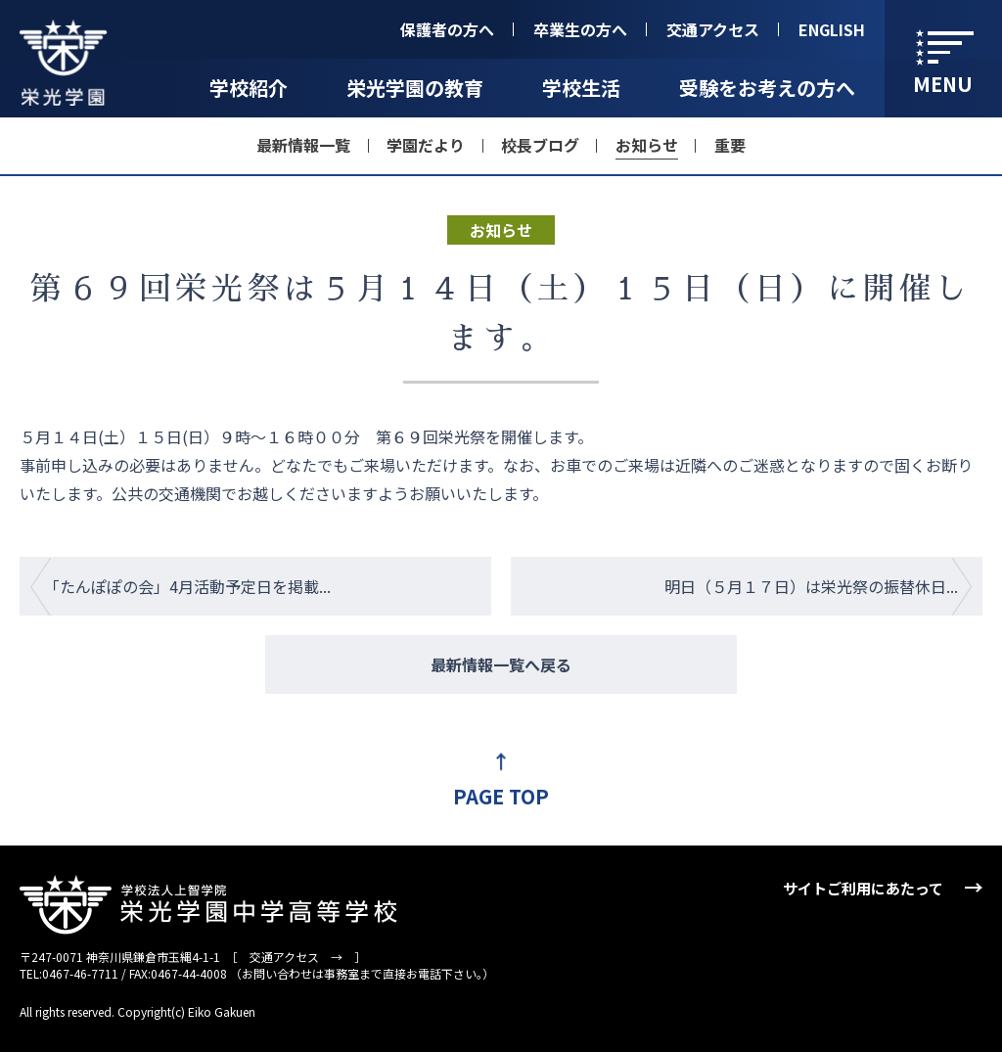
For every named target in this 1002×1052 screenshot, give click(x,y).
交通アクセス (712, 29)
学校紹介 (248, 87)
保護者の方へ (447, 29)
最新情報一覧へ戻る (501, 664)
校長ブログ (540, 145)
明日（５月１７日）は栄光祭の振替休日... (811, 586)
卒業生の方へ (580, 29)
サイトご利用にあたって (863, 888)
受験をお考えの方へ (767, 87)
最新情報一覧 (303, 145)
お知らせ (646, 145)
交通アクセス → (296, 956)
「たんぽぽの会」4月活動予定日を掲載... (187, 586)
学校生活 (581, 87)
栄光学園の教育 (414, 87)
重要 (730, 145)
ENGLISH (831, 29)
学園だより (426, 145)
